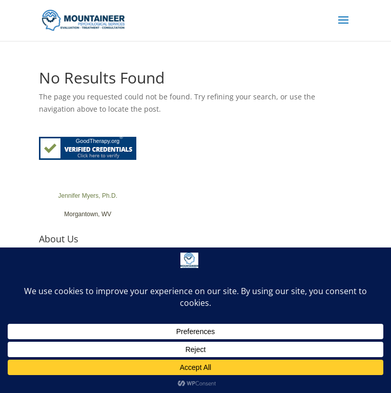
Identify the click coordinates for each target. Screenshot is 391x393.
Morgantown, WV (87, 214)
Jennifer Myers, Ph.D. (87, 195)
